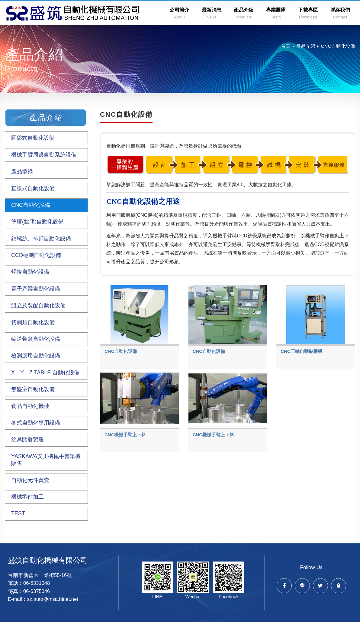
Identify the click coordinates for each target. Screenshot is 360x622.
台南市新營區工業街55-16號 (40, 575)
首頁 (286, 46)
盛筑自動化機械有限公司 (73, 12)
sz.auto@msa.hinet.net (52, 599)
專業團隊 (276, 13)
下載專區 (308, 13)
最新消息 (211, 13)
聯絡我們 (340, 13)
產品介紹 (243, 13)
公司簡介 (179, 13)
